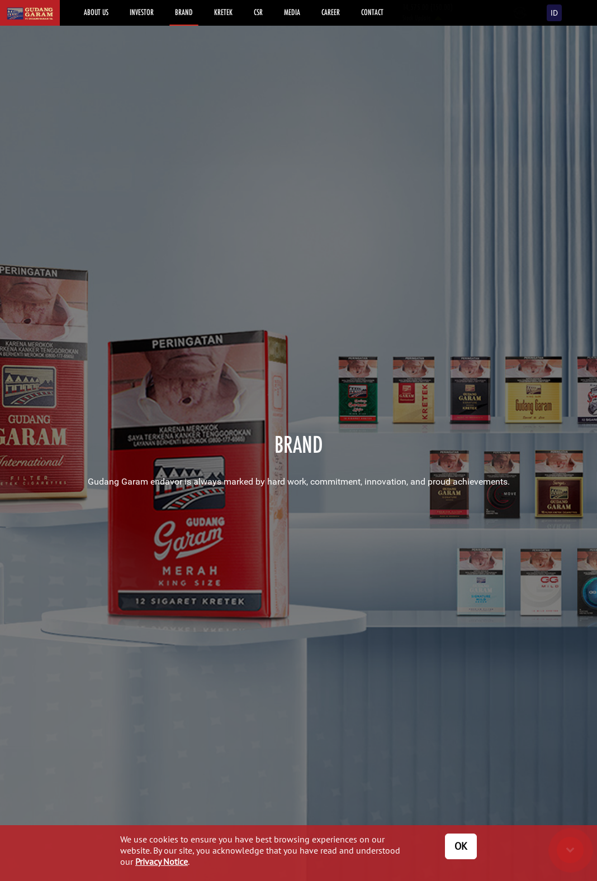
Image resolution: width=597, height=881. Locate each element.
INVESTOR (142, 12)
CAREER (330, 12)
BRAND (184, 12)
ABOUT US (96, 12)
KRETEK (223, 12)
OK (460, 846)
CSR (258, 12)
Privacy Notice (161, 861)
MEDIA (292, 12)
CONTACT (372, 12)
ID (554, 12)
